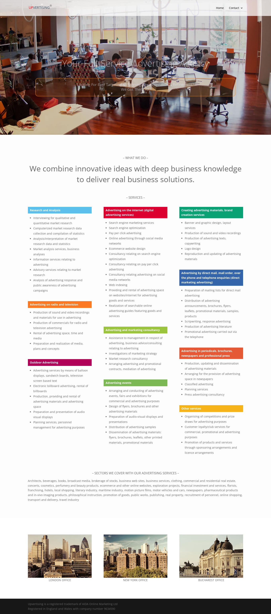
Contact (234, 8)
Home (220, 8)
